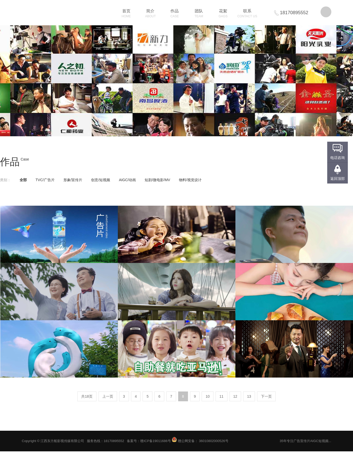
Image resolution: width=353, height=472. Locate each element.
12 (235, 396)
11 (221, 396)
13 (249, 396)
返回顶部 (337, 179)
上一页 (107, 396)
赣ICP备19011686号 (155, 441)
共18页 (87, 396)
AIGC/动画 (127, 180)
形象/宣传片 (73, 180)
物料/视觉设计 (190, 180)
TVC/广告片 (45, 180)
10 (208, 396)
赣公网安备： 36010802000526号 (200, 441)
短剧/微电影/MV (157, 180)
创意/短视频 (100, 180)
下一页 (266, 396)
